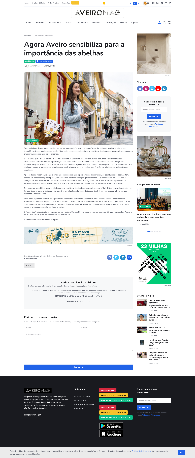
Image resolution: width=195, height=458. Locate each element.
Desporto (81, 22)
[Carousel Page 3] (154, 231)
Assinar (75, 3)
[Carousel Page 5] (159, 231)
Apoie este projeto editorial (113, 395)
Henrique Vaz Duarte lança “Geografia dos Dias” (158, 342)
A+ (139, 3)
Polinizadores (31, 259)
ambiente (29, 256)
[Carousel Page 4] (157, 231)
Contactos (66, 3)
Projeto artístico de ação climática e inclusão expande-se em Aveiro (158, 356)
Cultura (68, 22)
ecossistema (62, 256)
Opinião (123, 22)
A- (131, 3)
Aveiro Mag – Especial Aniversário (116, 400)
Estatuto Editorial (38, 3)
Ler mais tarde (44, 61)
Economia (96, 22)
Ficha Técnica (53, 3)
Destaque (40, 22)
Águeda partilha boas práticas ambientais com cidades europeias (154, 217)
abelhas (51, 256)
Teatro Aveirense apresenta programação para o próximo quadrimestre (159, 304)
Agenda (134, 22)
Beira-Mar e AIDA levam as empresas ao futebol (159, 330)
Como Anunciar (108, 390)
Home (26, 3)
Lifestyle (110, 22)
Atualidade (54, 22)
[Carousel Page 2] (152, 231)
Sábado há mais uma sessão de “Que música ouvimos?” (159, 317)
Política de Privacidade (141, 451)
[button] (164, 22)
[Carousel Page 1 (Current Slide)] (148, 231)
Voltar (29, 265)
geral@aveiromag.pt (32, 415)
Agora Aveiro (41, 256)
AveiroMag (35, 66)
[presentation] (79, 357)
